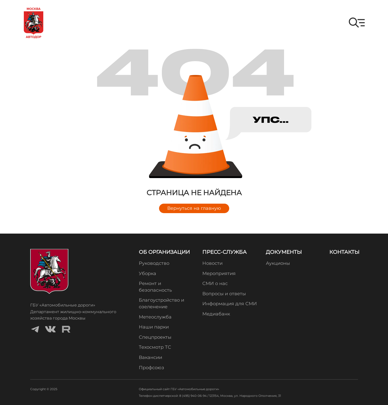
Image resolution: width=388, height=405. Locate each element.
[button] (357, 22)
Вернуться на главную (194, 208)
